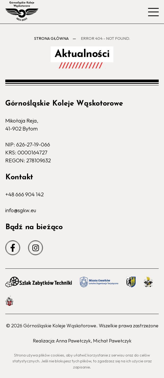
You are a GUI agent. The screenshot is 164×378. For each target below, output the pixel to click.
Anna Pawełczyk (73, 341)
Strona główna (51, 38)
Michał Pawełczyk (112, 341)
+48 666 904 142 (24, 194)
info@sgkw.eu (20, 210)
